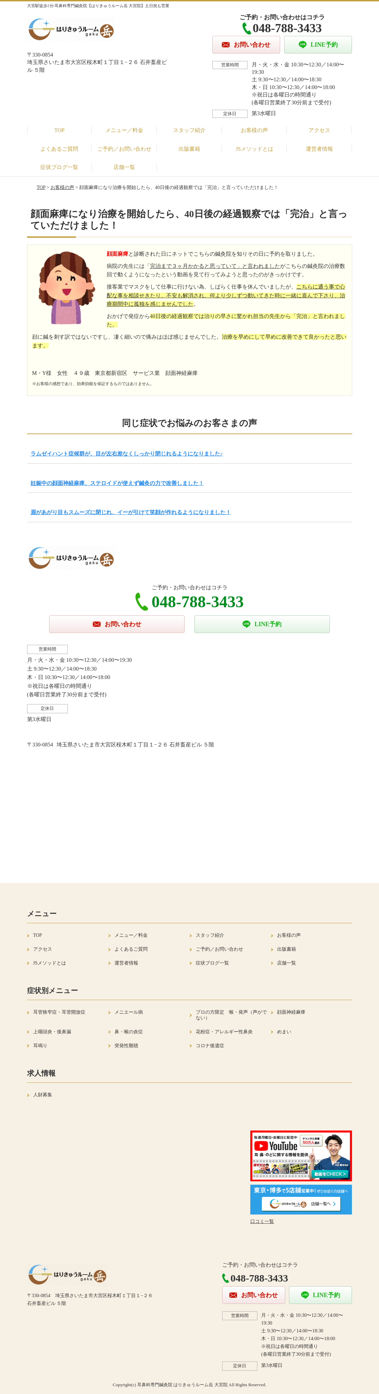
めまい (284, 1031)
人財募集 (42, 1094)
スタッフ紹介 (189, 130)
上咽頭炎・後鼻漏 (52, 1031)
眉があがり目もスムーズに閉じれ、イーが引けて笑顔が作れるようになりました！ (130, 512)
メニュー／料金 (124, 130)
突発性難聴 (126, 1045)
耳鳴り (40, 1045)
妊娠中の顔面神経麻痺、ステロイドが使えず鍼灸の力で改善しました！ (117, 483)
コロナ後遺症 (210, 1045)
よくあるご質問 (59, 149)
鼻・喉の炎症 (128, 1031)
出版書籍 (189, 149)
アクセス (319, 130)
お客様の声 (254, 130)
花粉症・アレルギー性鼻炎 (224, 1031)
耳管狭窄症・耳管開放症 (59, 1012)
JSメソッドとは (254, 149)
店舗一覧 (124, 167)
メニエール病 (128, 1012)
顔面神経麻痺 (291, 1012)
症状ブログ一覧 (59, 167)
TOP (60, 130)
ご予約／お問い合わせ (124, 149)
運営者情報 (319, 149)
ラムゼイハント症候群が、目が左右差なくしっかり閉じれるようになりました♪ (126, 454)
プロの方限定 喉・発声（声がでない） (231, 1015)
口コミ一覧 (262, 1221)
